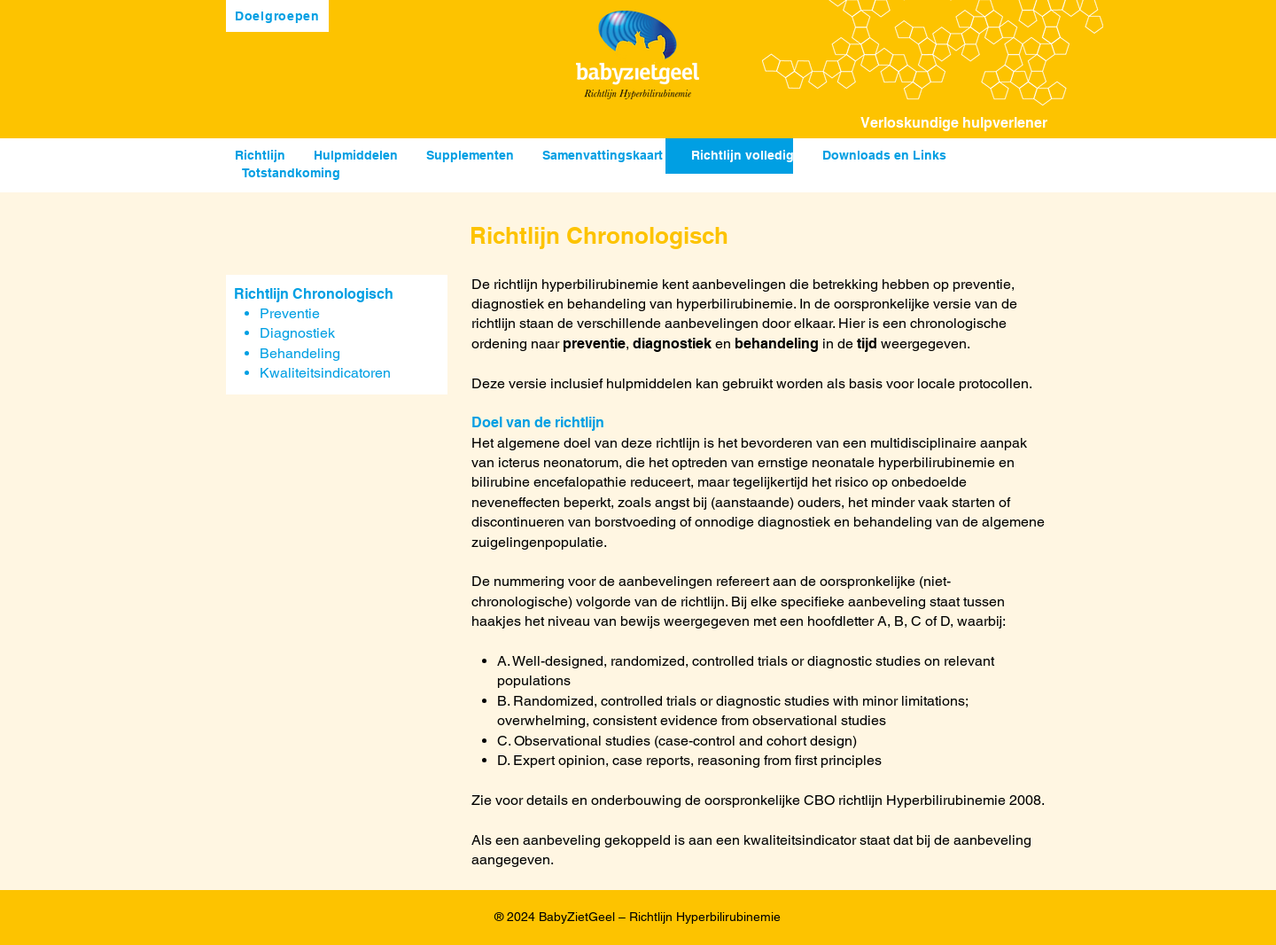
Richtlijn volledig (742, 155)
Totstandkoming (291, 173)
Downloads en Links (884, 155)
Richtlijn (260, 155)
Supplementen (470, 155)
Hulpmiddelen (356, 155)
